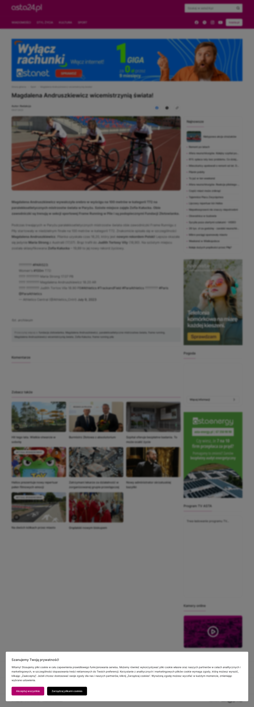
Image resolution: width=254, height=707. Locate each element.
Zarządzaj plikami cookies (67, 691)
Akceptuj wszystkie (28, 691)
